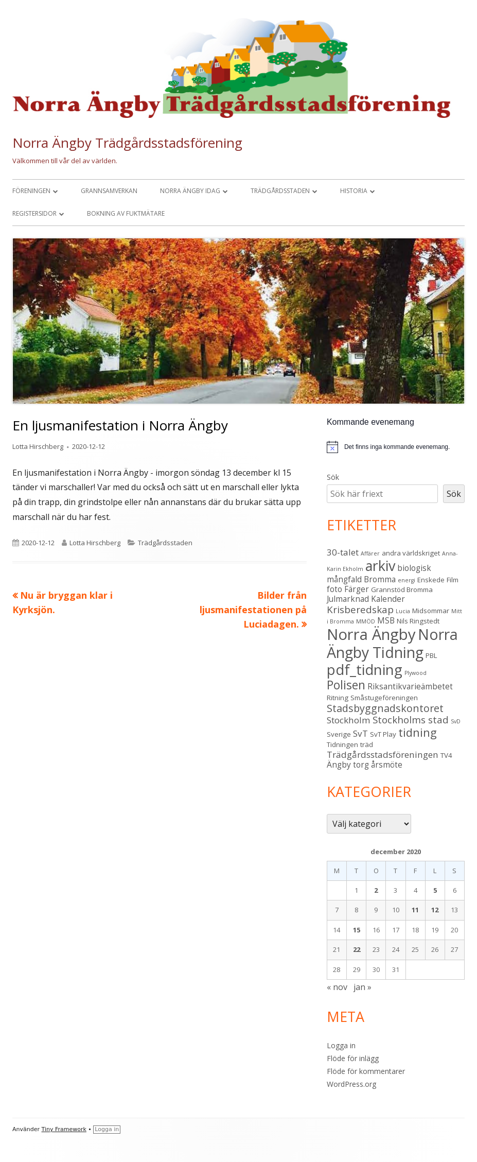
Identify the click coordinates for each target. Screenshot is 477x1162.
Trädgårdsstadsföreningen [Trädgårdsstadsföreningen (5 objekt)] (382, 754)
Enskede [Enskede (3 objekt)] (431, 579)
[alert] (396, 447)
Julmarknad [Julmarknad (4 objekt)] (348, 598)
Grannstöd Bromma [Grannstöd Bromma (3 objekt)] (402, 589)
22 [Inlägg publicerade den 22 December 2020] (356, 949)
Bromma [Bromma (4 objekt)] (380, 579)
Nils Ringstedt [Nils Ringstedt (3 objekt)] (418, 621)
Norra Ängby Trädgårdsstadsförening (127, 142)
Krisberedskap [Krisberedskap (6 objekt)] (360, 609)
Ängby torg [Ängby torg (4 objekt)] (348, 764)
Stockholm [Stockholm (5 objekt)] (348, 720)
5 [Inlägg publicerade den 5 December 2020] (435, 890)
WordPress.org (351, 1084)
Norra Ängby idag (190, 190)
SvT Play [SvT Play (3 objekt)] (383, 734)
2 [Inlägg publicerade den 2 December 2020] (376, 890)
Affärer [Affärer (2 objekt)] (370, 553)
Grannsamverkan (109, 190)
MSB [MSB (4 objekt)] (386, 620)
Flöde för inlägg (353, 1058)
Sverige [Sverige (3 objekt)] (339, 734)
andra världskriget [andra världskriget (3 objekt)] (411, 553)
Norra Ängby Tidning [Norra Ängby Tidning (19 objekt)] (392, 643)
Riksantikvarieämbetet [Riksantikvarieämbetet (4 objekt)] (410, 686)
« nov (337, 987)
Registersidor (34, 213)
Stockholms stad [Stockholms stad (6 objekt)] (411, 719)
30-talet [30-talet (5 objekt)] (343, 552)
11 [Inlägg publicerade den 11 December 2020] (415, 909)
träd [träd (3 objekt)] (366, 744)
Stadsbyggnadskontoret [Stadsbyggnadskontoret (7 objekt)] (385, 708)
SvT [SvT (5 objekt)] (360, 733)
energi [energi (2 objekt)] (406, 580)
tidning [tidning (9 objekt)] (417, 732)
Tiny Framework (64, 1129)
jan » (363, 987)
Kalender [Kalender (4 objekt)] (388, 598)
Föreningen (31, 190)
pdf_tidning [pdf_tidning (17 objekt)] (364, 669)
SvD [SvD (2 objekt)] (456, 721)
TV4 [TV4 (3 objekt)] (446, 755)
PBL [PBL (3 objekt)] (431, 655)
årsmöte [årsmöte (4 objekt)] (386, 764)
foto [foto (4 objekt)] (334, 589)
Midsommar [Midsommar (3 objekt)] (430, 610)
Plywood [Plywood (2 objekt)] (415, 673)
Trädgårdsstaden (280, 190)
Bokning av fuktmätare (126, 213)
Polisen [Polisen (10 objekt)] (346, 685)
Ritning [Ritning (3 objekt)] (337, 697)
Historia (353, 190)
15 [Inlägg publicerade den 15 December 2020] (356, 929)
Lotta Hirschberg (37, 446)
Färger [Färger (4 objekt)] (356, 589)
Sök (333, 477)
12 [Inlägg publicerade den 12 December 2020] (434, 909)
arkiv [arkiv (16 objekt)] (380, 565)
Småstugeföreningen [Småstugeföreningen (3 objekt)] (384, 697)
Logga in (341, 1045)
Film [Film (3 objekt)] (452, 579)
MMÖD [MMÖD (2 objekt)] (365, 621)
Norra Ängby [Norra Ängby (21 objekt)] (371, 634)
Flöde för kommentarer (366, 1071)
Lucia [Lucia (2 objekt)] (403, 611)
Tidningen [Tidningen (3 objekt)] (342, 744)
